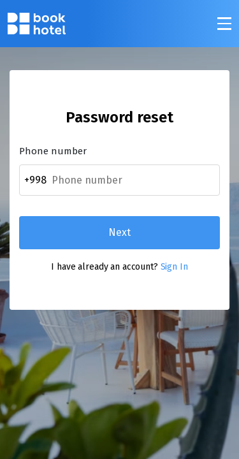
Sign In (174, 266)
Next (119, 232)
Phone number (53, 151)
